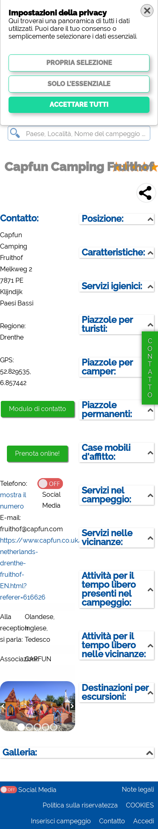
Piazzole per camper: (107, 367)
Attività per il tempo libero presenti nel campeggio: (109, 589)
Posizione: (102, 219)
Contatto (112, 821)
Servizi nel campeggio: (106, 494)
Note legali (138, 789)
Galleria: (19, 752)
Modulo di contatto (37, 409)
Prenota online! (37, 453)
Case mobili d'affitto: (106, 452)
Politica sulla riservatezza (80, 805)
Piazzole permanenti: (107, 409)
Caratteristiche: (113, 252)
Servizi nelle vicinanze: (107, 537)
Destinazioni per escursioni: (115, 692)
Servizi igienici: (112, 286)
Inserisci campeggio (61, 821)
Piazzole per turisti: (107, 324)
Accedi (143, 821)
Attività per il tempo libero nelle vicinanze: (114, 645)
